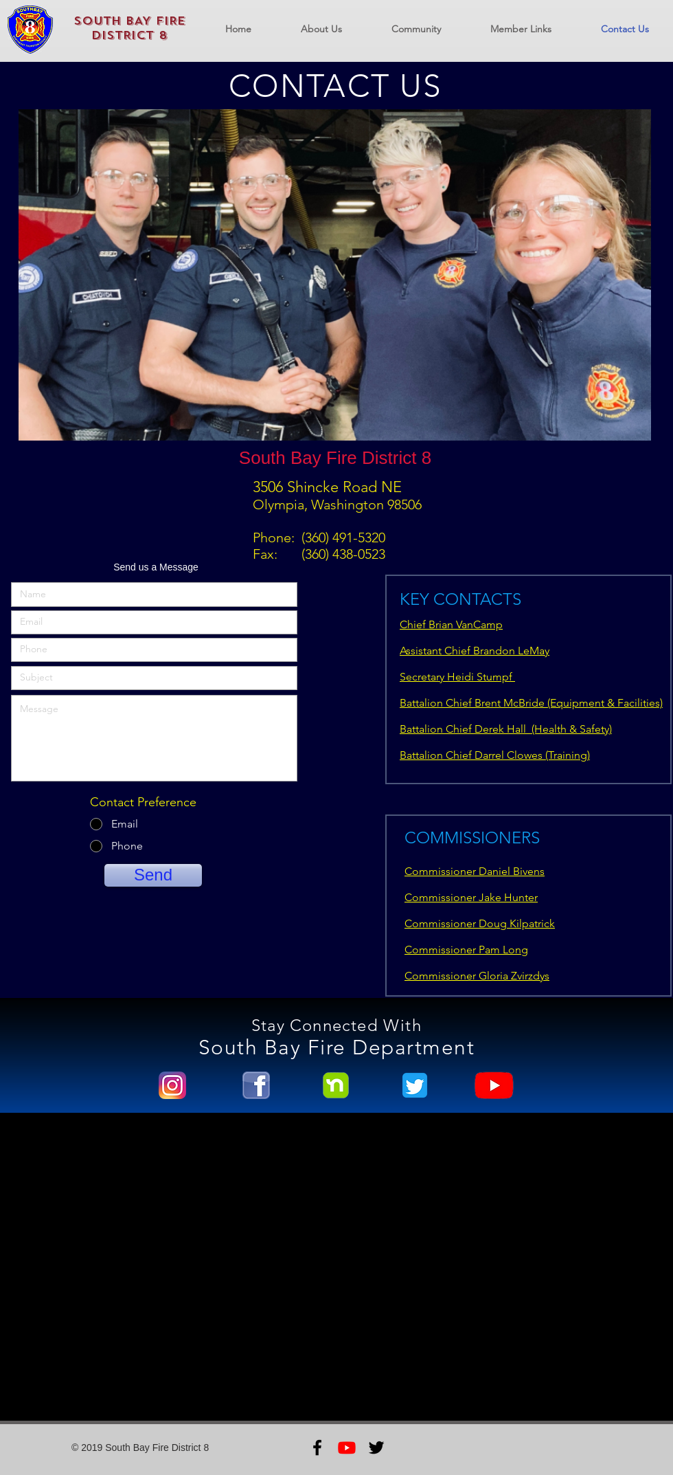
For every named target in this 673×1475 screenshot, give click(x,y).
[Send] (153, 875)
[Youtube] (346, 1447)
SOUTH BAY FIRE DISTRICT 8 (129, 28)
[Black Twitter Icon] (376, 1447)
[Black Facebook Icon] (317, 1447)
